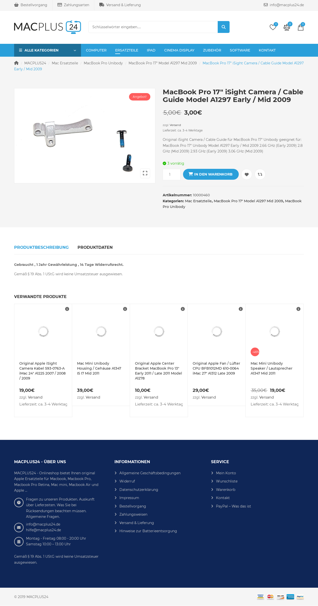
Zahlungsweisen (133, 514)
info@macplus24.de (284, 5)
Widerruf (127, 481)
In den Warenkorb (213, 174)
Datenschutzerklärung (138, 489)
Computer (96, 50)
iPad (151, 50)
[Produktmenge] (171, 174)
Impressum (129, 498)
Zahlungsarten (73, 5)
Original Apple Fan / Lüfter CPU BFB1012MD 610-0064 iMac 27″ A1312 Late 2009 (216, 368)
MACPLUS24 (35, 63)
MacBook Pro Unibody (103, 63)
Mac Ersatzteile (65, 63)
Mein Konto (226, 473)
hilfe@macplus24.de (43, 530)
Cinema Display (179, 50)
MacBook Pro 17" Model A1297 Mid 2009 (163, 63)
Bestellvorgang (30, 5)
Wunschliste (227, 481)
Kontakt (267, 50)
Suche (224, 27)
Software (240, 50)
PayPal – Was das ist (233, 506)
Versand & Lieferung (120, 5)
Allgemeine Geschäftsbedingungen (150, 473)
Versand (175, 125)
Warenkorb (225, 489)
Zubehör (212, 50)
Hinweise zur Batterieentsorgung (148, 531)
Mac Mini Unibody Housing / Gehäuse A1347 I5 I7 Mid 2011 (99, 368)
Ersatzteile (126, 50)
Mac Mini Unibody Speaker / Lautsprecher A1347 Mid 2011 (271, 368)
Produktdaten (95, 247)
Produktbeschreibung (41, 247)
